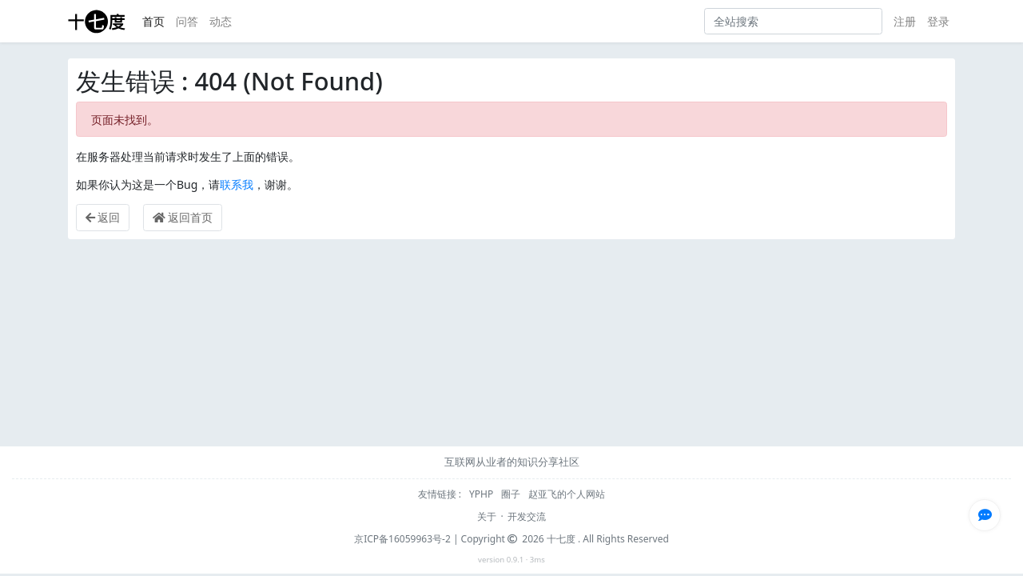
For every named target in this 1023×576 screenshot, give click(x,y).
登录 (938, 21)
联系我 (236, 184)
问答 (187, 21)
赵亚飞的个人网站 (566, 494)
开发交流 (527, 516)
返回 (103, 217)
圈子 (512, 494)
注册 (905, 21)
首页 (153, 21)
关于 (486, 516)
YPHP (482, 494)
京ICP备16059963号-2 (402, 539)
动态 (220, 21)
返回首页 (183, 217)
